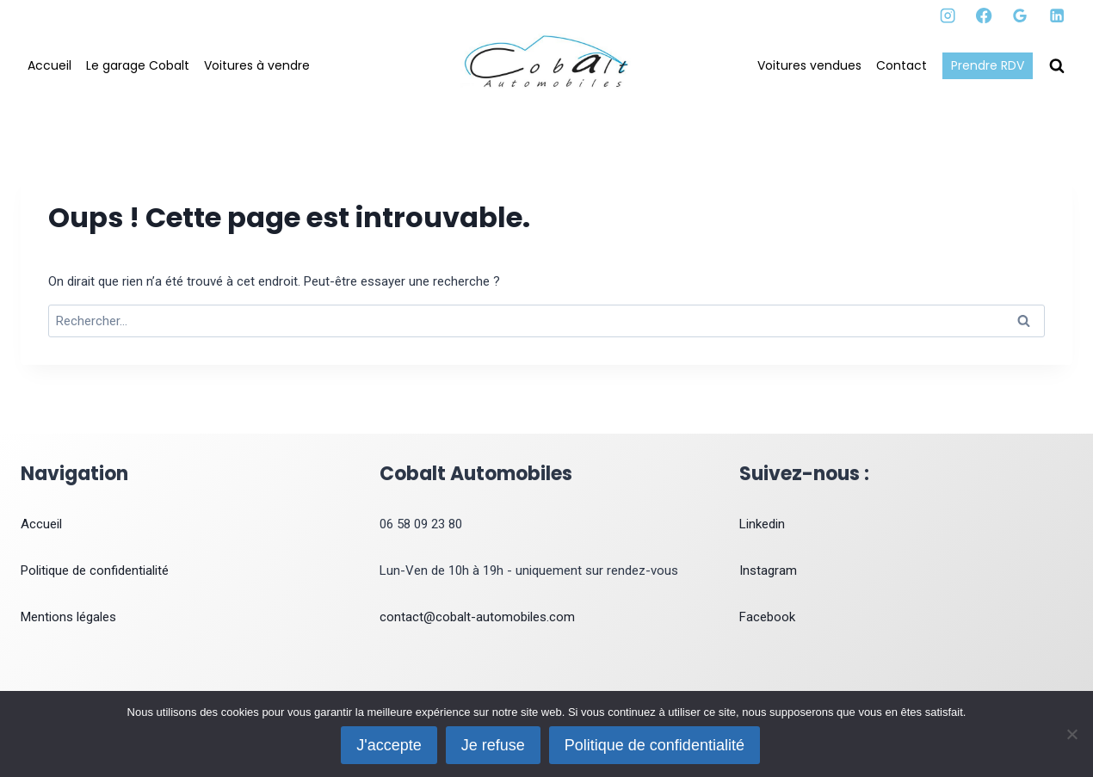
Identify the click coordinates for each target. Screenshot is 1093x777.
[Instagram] (948, 16)
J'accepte (389, 745)
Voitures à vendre (257, 65)
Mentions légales (68, 617)
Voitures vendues (809, 65)
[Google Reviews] (1020, 16)
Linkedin (762, 524)
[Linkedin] (1056, 16)
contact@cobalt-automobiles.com (477, 617)
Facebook (767, 617)
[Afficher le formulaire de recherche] (1056, 66)
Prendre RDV (987, 65)
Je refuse (493, 745)
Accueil (49, 65)
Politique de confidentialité (95, 570)
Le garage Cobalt (137, 65)
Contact (901, 65)
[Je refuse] (1071, 734)
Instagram (768, 570)
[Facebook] (984, 16)
